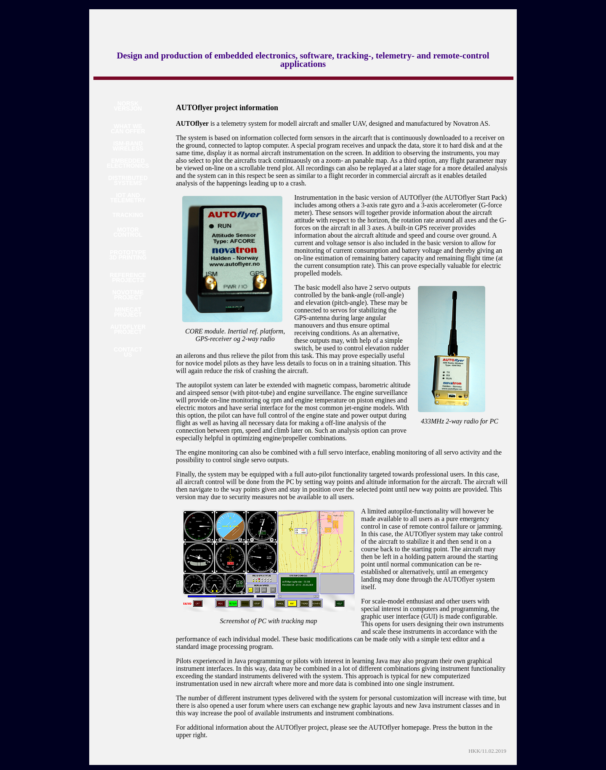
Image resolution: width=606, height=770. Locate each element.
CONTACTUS (128, 352)
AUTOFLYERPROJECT (128, 329)
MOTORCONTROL (127, 232)
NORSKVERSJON (128, 106)
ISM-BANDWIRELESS (127, 146)
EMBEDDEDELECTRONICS (128, 163)
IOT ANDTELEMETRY (128, 198)
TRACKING (128, 215)
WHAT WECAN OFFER (128, 129)
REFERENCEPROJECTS (128, 278)
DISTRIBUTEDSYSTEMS (128, 181)
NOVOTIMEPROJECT (128, 295)
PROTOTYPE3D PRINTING (128, 255)
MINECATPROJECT (128, 312)
